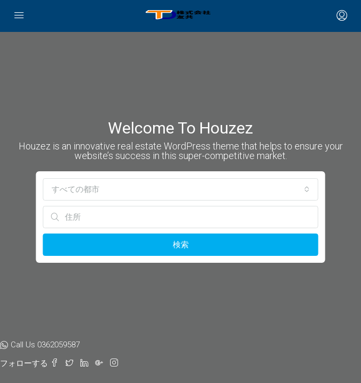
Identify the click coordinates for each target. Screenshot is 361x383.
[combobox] (180, 189)
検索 (181, 244)
